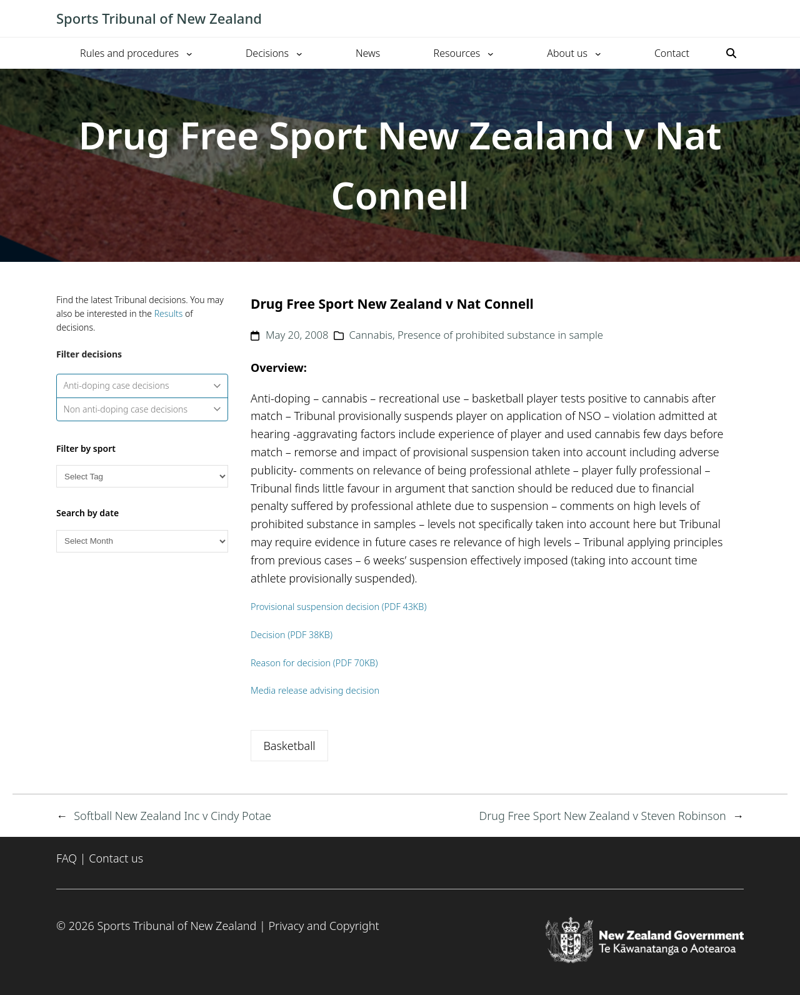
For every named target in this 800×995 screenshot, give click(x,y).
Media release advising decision (315, 690)
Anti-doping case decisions (142, 385)
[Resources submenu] (491, 53)
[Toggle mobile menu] (737, 18)
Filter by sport (86, 448)
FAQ (66, 858)
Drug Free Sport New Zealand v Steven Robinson (602, 815)
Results (168, 313)
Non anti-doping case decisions (142, 409)
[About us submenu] (598, 53)
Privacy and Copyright (323, 925)
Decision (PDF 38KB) (291, 635)
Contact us (116, 858)
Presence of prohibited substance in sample (500, 335)
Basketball (289, 745)
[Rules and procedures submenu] (189, 53)
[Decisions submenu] (299, 53)
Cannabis (370, 335)
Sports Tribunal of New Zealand (159, 18)
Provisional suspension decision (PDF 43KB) (338, 606)
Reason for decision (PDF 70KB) (314, 663)
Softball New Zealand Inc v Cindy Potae (172, 815)
